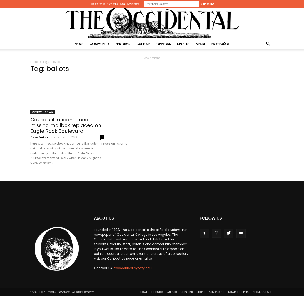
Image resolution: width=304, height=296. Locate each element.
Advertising (217, 292)
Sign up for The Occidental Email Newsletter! (114, 3)
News (79, 44)
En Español (220, 44)
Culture (143, 44)
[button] (268, 44)
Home (34, 62)
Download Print (238, 292)
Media (200, 44)
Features (123, 44)
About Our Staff (263, 292)
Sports (183, 44)
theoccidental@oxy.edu (133, 268)
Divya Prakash (40, 137)
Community (99, 44)
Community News (42, 111)
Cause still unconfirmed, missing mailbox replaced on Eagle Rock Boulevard (65, 125)
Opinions (163, 44)
